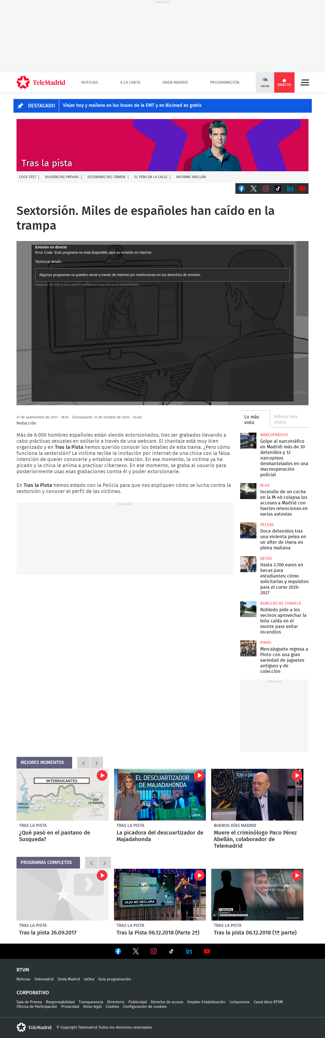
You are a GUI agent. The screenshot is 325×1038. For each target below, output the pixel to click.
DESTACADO (41, 105)
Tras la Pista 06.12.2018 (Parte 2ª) (160, 895)
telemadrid (34, 1027)
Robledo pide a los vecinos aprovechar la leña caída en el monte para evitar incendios (248, 609)
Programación (224, 82)
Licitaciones (240, 1002)
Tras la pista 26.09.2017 (63, 895)
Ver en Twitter (136, 952)
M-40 (264, 485)
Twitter (254, 188)
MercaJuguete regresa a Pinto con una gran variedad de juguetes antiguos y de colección (248, 648)
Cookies (112, 1007)
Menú (305, 82)
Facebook (241, 188)
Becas (266, 558)
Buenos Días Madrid (235, 825)
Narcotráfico (274, 435)
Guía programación (114, 979)
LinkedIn (290, 188)
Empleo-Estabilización (206, 1002)
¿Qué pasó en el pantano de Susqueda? (63, 795)
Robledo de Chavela (280, 603)
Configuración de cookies (145, 1007)
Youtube (302, 188)
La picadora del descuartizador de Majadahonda (160, 795)
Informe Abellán (191, 177)
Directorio (115, 1002)
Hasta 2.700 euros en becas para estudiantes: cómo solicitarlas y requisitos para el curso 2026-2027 (248, 564)
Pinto (265, 643)
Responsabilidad (60, 1002)
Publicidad (137, 1002)
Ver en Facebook (118, 952)
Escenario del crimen (106, 177)
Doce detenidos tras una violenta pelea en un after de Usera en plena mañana (248, 530)
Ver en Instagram (154, 951)
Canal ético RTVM (268, 1002)
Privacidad (70, 1007)
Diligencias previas (62, 177)
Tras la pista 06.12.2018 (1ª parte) (257, 895)
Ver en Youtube (207, 951)
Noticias (89, 82)
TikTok (278, 188)
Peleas (267, 525)
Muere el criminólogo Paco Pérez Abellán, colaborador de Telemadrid (257, 795)
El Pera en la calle (150, 177)
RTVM (23, 970)
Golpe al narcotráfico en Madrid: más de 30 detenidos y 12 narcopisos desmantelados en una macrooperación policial (248, 441)
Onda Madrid (175, 82)
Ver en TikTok (171, 952)
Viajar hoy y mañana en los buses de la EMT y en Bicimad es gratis (132, 105)
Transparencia (91, 1002)
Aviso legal (92, 1007)
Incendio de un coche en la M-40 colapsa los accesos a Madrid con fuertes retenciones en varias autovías (248, 491)
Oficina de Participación (37, 1007)
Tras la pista (33, 825)
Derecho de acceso (167, 1002)
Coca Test (27, 177)
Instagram (266, 188)
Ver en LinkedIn (189, 951)
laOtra (89, 979)
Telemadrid (44, 979)
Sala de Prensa (29, 1002)
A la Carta (130, 82)
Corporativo (33, 992)
